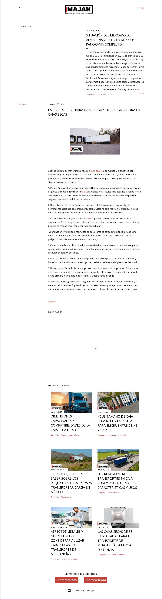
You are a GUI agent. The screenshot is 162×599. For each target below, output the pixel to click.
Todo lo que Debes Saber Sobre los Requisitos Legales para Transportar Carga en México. (71, 482)
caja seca (85, 191)
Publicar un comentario (105, 94)
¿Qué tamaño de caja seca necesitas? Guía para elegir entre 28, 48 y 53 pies (118, 423)
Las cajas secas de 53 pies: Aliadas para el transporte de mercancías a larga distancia (115, 540)
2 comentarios (113, 493)
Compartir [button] (90, 94)
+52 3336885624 (95, 580)
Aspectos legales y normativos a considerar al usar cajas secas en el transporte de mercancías (67, 542)
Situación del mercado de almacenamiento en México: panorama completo (110, 39)
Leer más (140, 94)
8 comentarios (66, 497)
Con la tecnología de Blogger (81, 590)
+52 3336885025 (66, 580)
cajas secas (96, 170)
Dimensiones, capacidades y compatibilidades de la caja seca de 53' (70, 423)
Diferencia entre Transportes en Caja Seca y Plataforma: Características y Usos (117, 481)
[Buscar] (140, 8)
